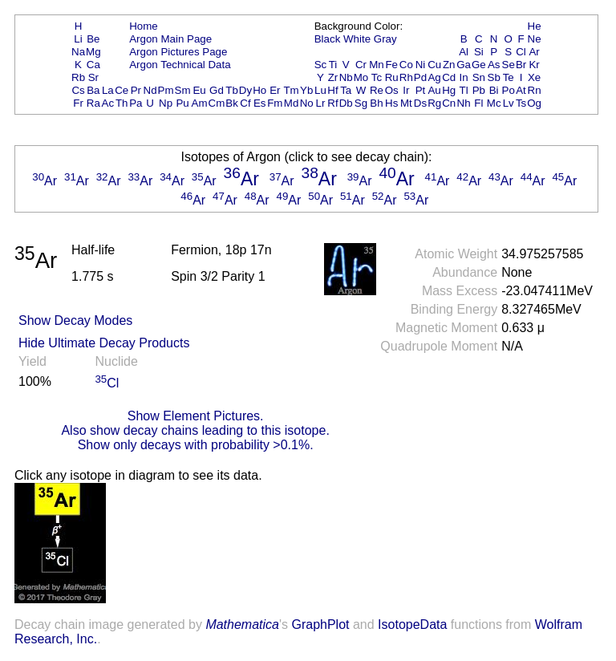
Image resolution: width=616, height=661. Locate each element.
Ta (345, 90)
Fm (274, 103)
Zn (449, 65)
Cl (521, 52)
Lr (321, 103)
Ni (420, 65)
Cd (449, 77)
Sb (494, 77)
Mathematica (242, 624)
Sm (183, 90)
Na (78, 52)
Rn (534, 90)
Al (463, 52)
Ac (108, 103)
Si (479, 52)
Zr (333, 77)
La (108, 90)
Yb (306, 90)
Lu (320, 90)
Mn (376, 65)
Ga (463, 65)
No (307, 103)
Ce (121, 90)
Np (165, 103)
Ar (534, 52)
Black (327, 39)
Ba (93, 90)
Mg (93, 52)
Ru (392, 77)
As (494, 65)
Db (346, 103)
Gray (385, 39)
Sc (320, 65)
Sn (478, 77)
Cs (77, 90)
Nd (150, 90)
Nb (346, 77)
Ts (521, 103)
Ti (333, 65)
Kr (534, 65)
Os (392, 90)
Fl (478, 103)
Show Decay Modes (75, 320)
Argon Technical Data (179, 65)
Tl (464, 90)
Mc (494, 103)
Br (521, 65)
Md (291, 103)
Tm (290, 90)
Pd (420, 77)
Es (259, 103)
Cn (449, 103)
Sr (93, 77)
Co (406, 65)
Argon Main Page (170, 39)
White (357, 39)
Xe (534, 77)
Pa (135, 103)
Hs (391, 103)
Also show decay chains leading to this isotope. (195, 430)
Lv (508, 103)
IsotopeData (412, 624)
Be (93, 39)
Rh (406, 77)
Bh (376, 103)
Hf (332, 90)
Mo (361, 77)
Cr (361, 65)
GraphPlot (320, 624)
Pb (478, 90)
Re (376, 90)
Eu (198, 90)
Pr (136, 90)
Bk (231, 103)
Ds (420, 103)
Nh (464, 103)
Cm (217, 103)
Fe (391, 65)
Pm (166, 90)
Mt (406, 103)
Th (122, 103)
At (521, 90)
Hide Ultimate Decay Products (103, 343)
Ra (93, 103)
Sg (361, 103)
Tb (231, 90)
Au (434, 90)
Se (508, 65)
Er (275, 90)
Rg (434, 103)
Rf (332, 103)
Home (143, 26)
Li (78, 39)
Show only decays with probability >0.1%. (196, 445)
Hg (449, 90)
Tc (376, 77)
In (464, 77)
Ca (93, 65)
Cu (434, 65)
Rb (78, 77)
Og (534, 103)
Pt (420, 90)
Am (200, 103)
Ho (259, 90)
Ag (434, 77)
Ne (534, 39)
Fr (78, 103)
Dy (245, 90)
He (534, 26)
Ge (479, 65)
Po (508, 90)
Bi (494, 90)
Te (508, 77)
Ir (406, 90)
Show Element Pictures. (196, 416)
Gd (216, 90)
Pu (182, 103)
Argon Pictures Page (178, 52)
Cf (245, 103)
